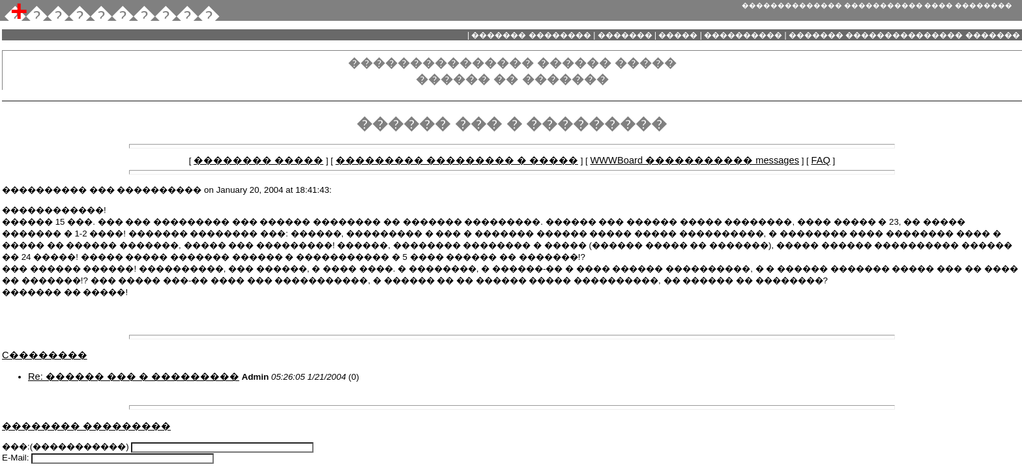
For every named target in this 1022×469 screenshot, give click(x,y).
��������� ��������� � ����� (457, 160)
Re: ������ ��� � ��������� (133, 376)
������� (624, 35)
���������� (743, 35)
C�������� (44, 355)
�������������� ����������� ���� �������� (877, 5)
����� (678, 35)
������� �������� (531, 35)
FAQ (820, 160)
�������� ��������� (86, 426)
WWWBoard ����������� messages (694, 160)
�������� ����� (258, 160)
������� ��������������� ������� (904, 35)
